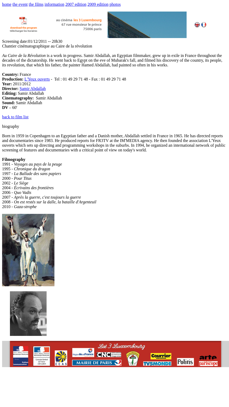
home (7, 4)
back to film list (15, 117)
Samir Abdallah (33, 88)
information (54, 4)
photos (115, 4)
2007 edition (75, 4)
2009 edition (97, 4)
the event (20, 4)
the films (36, 4)
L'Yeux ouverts (37, 79)
